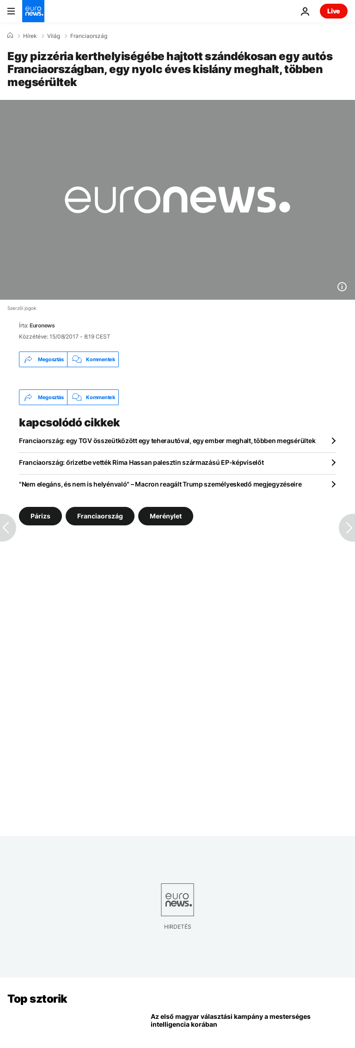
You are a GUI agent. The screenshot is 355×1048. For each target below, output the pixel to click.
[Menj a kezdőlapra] (33, 11)
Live (333, 11)
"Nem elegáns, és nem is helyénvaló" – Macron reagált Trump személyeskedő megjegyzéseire (160, 484)
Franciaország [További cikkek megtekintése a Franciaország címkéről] (100, 516)
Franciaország (88, 36)
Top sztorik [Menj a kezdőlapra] (37, 998)
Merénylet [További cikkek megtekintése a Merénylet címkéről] (166, 516)
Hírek (30, 36)
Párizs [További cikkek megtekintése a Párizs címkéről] (40, 516)
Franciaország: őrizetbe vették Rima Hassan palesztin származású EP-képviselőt (141, 462)
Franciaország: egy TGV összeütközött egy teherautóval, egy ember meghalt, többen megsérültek (167, 440)
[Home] (10, 35)
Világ (53, 36)
